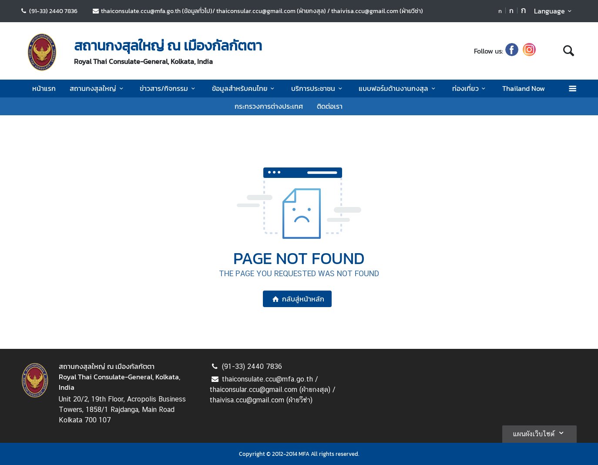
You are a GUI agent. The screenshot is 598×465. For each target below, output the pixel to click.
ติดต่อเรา (330, 106)
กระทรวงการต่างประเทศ (269, 106)
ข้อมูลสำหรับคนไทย (244, 88)
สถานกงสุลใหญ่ (98, 88)
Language (554, 11)
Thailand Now (523, 88)
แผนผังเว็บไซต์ (539, 433)
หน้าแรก (44, 88)
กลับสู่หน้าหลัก (297, 299)
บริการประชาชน (318, 88)
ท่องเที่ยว (470, 88)
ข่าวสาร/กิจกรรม (169, 88)
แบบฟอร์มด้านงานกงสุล (398, 88)
